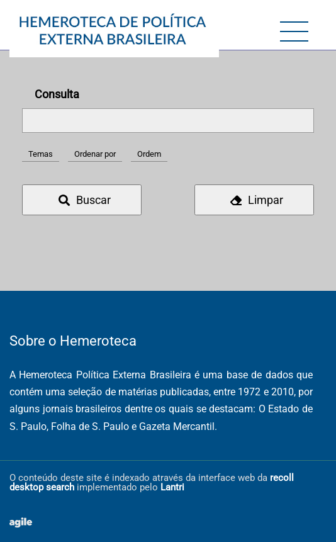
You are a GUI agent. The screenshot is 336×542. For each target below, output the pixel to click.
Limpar (256, 199)
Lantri (172, 487)
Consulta (57, 94)
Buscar (85, 199)
